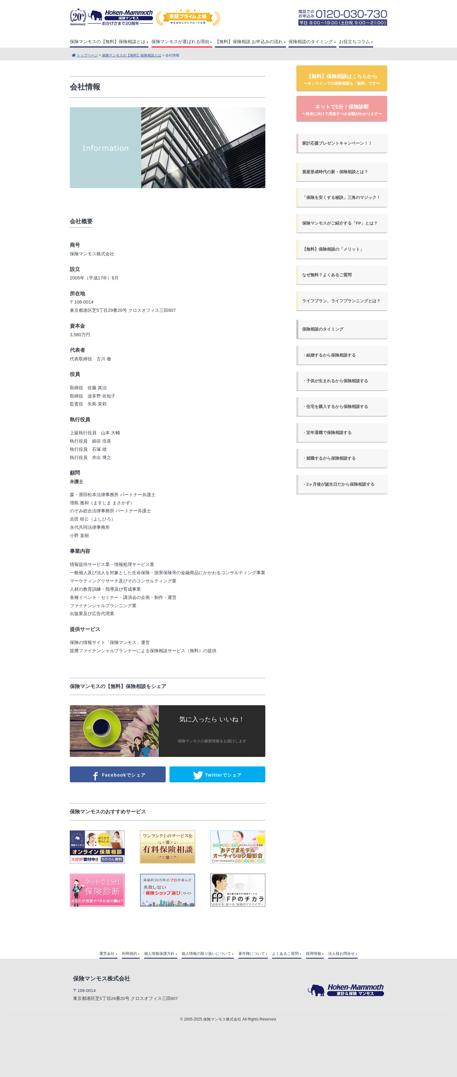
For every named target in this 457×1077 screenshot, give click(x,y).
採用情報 (313, 954)
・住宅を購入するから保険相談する (335, 406)
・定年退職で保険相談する (327, 432)
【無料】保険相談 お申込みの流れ (249, 41)
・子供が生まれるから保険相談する (335, 380)
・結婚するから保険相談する (329, 355)
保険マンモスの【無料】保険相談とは (107, 41)
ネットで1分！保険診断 (342, 110)
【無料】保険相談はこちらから (342, 80)
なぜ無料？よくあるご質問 (327, 275)
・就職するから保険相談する (329, 458)
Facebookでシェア (117, 775)
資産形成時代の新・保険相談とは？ (335, 171)
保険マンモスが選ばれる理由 (180, 41)
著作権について (251, 954)
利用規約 (129, 954)
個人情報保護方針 (159, 954)
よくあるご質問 (285, 954)
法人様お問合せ (341, 954)
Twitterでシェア (217, 775)
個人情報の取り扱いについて (206, 954)
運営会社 (107, 954)
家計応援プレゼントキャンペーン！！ (337, 143)
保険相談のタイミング (310, 41)
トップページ (87, 55)
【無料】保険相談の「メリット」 (333, 249)
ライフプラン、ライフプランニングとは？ (341, 301)
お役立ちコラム (354, 41)
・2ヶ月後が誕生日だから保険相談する (338, 484)
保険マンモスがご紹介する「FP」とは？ (339, 223)
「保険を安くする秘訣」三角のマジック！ (341, 197)
